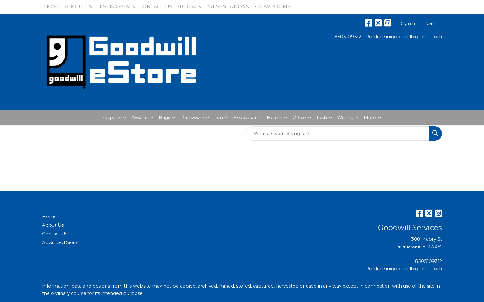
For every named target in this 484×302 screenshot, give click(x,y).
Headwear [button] (245, 117)
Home (49, 216)
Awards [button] (139, 117)
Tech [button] (321, 117)
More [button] (370, 117)
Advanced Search (61, 242)
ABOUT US (78, 7)
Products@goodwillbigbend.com (403, 36)
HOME (52, 7)
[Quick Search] (337, 133)
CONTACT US (155, 7)
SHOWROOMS (271, 7)
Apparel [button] (112, 117)
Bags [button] (164, 117)
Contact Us (54, 234)
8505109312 (347, 36)
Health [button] (274, 117)
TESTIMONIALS (115, 7)
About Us (53, 225)
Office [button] (299, 117)
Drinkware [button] (192, 117)
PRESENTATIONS (227, 7)
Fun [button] (218, 117)
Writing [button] (345, 117)
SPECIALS (189, 7)
